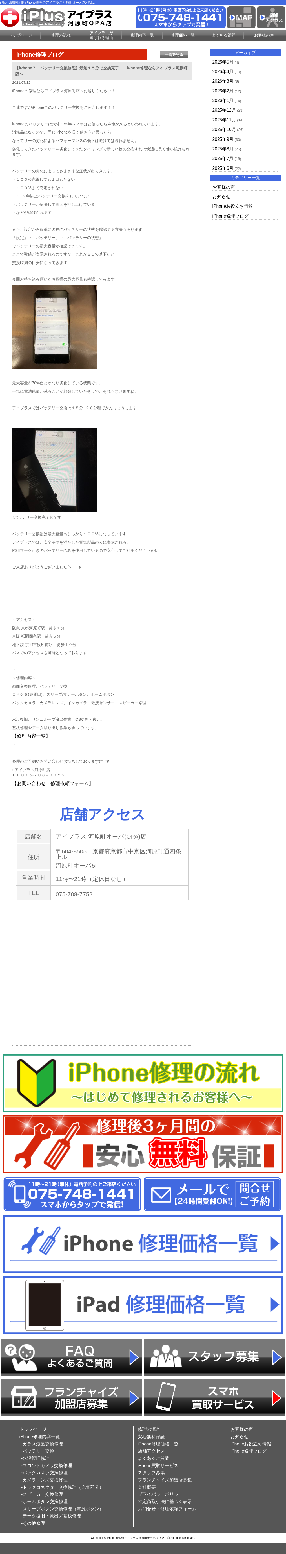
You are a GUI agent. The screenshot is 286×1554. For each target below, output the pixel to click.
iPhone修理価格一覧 (158, 1444)
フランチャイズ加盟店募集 (165, 1480)
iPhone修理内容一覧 (39, 1436)
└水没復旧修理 (34, 1458)
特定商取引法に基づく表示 (165, 1501)
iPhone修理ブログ (230, 216)
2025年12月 (224, 110)
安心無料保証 (151, 1436)
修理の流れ (61, 35)
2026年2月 (223, 91)
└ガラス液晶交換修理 (41, 1444)
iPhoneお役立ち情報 (232, 206)
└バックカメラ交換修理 (43, 1472)
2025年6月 (223, 168)
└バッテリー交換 (36, 1451)
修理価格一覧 (183, 35)
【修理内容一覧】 (31, 736)
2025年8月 (223, 148)
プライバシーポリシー (160, 1494)
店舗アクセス (151, 1451)
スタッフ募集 (151, 1472)
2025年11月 (224, 120)
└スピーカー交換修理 (41, 1494)
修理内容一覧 (142, 35)
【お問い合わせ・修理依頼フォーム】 (53, 783)
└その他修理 (32, 1523)
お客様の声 (264, 35)
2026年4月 (223, 71)
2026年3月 (223, 81)
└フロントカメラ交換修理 (45, 1465)
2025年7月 (223, 158)
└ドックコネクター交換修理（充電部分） (61, 1487)
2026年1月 (223, 100)
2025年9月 (223, 139)
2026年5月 (223, 62)
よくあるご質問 (153, 1458)
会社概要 (147, 1487)
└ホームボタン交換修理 (43, 1501)
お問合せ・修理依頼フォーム (167, 1508)
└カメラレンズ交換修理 (43, 1480)
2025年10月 (224, 129)
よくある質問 (223, 35)
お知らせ (221, 196)
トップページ (20, 35)
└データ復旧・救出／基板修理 (50, 1516)
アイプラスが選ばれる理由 (101, 35)
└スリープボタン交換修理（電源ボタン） (61, 1508)
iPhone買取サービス (158, 1465)
